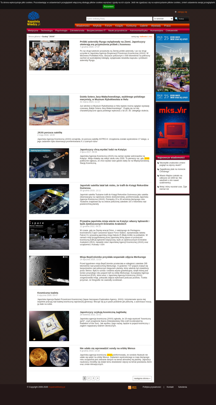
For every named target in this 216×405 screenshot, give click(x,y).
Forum (108, 25)
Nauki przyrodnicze (117, 30)
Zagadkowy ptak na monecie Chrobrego (172, 170)
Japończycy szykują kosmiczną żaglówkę (103, 312)
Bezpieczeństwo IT (96, 30)
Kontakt (170, 387)
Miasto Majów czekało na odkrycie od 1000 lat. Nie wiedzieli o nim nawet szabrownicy (171, 179)
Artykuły (97, 25)
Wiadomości (83, 25)
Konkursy (131, 25)
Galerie (144, 25)
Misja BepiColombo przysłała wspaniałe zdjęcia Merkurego (113, 257)
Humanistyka (156, 30)
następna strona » (142, 378)
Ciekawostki (172, 30)
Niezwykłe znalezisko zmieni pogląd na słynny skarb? (172, 164)
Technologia (47, 30)
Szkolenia (182, 387)
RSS (134, 387)
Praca (167, 25)
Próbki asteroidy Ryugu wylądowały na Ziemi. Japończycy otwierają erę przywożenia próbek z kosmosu (112, 43)
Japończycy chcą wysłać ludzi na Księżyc (103, 149)
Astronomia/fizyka (138, 30)
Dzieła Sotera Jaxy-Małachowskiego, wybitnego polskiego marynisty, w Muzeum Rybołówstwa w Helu (112, 98)
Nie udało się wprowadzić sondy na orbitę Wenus (107, 348)
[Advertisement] (90, 83)
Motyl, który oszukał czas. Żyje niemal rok (173, 188)
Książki (119, 25)
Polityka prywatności (152, 387)
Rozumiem (108, 6)
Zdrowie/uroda (77, 30)
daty (150, 36)
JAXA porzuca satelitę (49, 132)
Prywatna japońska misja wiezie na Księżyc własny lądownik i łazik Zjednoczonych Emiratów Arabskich (114, 222)
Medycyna (33, 30)
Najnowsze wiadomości (171, 157)
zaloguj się (182, 12)
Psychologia (61, 30)
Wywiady (156, 25)
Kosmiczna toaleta (47, 292)
